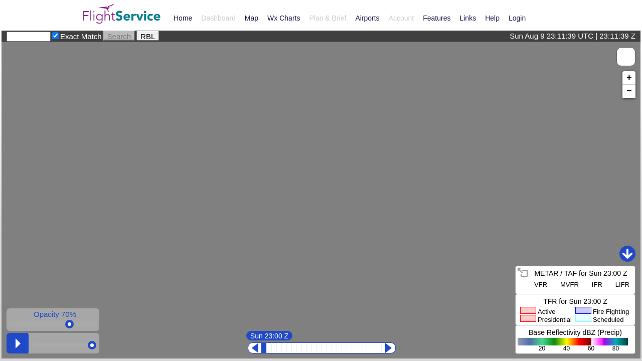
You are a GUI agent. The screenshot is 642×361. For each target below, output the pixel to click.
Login (517, 18)
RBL (147, 36)
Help (492, 18)
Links (467, 18)
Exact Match (81, 36)
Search (119, 36)
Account (401, 18)
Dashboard (218, 18)
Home (183, 18)
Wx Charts (283, 18)
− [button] (629, 91)
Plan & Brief (327, 18)
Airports (367, 18)
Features (436, 18)
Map (251, 18)
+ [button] (629, 78)
